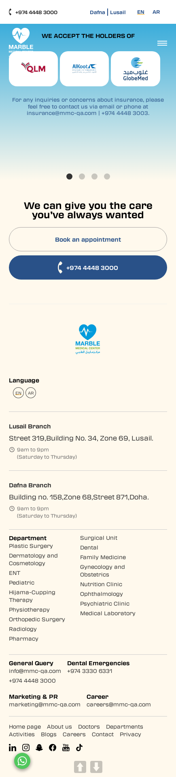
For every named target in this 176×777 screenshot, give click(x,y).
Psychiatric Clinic (104, 603)
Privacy (130, 734)
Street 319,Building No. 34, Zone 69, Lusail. (81, 438)
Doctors (89, 726)
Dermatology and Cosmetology (33, 559)
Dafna (97, 12)
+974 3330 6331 (89, 671)
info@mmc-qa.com (35, 671)
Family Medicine (103, 557)
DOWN (96, 767)
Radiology (23, 629)
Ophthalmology (101, 593)
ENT (15, 572)
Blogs (49, 734)
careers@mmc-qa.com (119, 704)
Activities (22, 734)
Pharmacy (23, 638)
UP (80, 767)
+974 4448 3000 (33, 12)
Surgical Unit (98, 537)
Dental (89, 547)
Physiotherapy (29, 609)
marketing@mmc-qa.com (45, 704)
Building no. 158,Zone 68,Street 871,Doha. (79, 496)
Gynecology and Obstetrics (102, 570)
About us (59, 726)
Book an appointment (88, 239)
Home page (25, 726)
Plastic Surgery (31, 545)
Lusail (118, 12)
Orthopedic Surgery (37, 619)
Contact (103, 734)
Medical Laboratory (108, 613)
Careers (74, 734)
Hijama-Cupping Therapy (32, 596)
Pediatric (21, 582)
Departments (124, 726)
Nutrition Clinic (101, 584)
